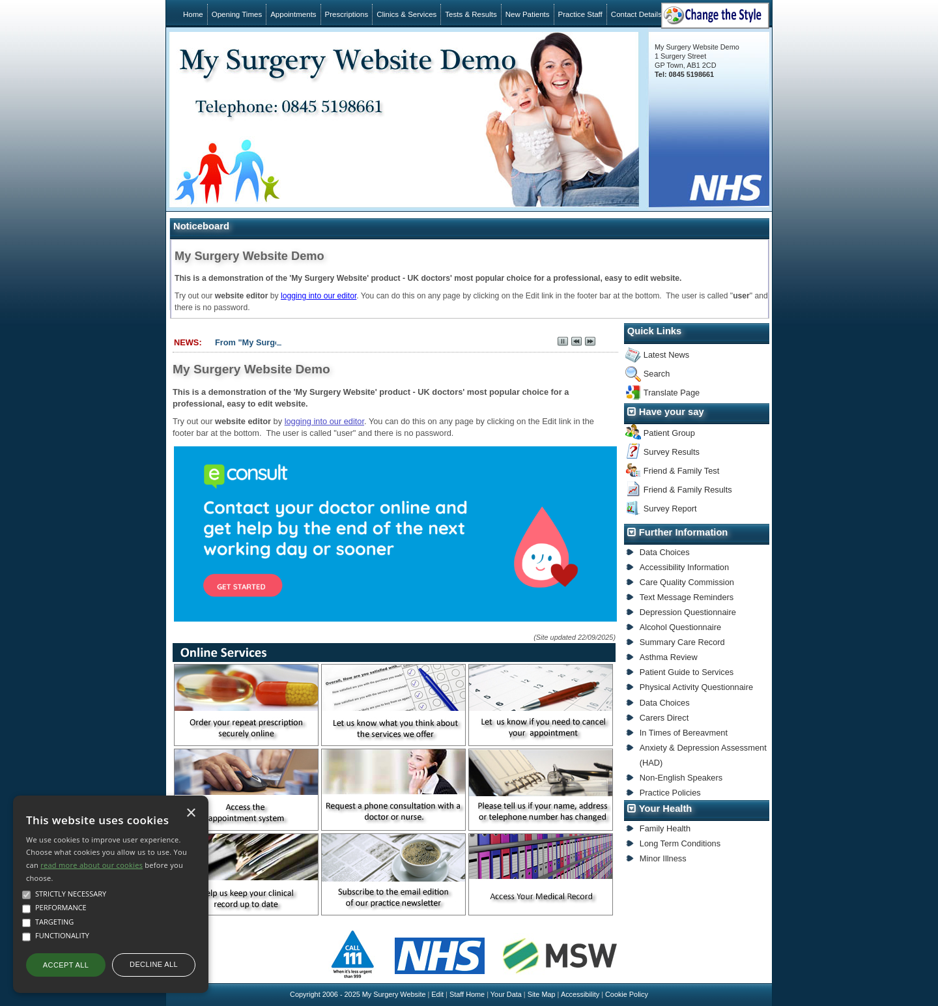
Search (657, 374)
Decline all (154, 964)
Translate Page (672, 392)
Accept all (66, 965)
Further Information (683, 532)
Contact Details (636, 14)
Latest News (666, 355)
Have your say (671, 412)
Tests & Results (470, 14)
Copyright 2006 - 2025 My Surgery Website (357, 994)
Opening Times (237, 14)
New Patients (527, 14)
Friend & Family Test (681, 471)
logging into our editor (318, 295)
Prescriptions (347, 14)
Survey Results (672, 452)
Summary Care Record (682, 642)
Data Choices (665, 552)
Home (193, 14)
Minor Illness (663, 858)
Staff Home (467, 994)
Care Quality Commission (687, 582)
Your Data (506, 994)
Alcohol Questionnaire (680, 627)
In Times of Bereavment (684, 733)
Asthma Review (669, 657)
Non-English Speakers (681, 778)
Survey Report (670, 508)
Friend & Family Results (688, 490)
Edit (437, 994)
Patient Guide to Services (686, 672)
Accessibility (580, 994)
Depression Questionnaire (688, 612)
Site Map (542, 994)
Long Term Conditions (680, 843)
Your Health (665, 808)
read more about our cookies (91, 865)
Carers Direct (664, 718)
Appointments (293, 14)
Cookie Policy (626, 994)
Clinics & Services (406, 14)
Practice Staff (580, 14)
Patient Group (669, 433)
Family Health (665, 828)
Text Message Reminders (686, 597)
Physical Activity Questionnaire (696, 687)
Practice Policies (670, 793)
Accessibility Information (684, 567)
